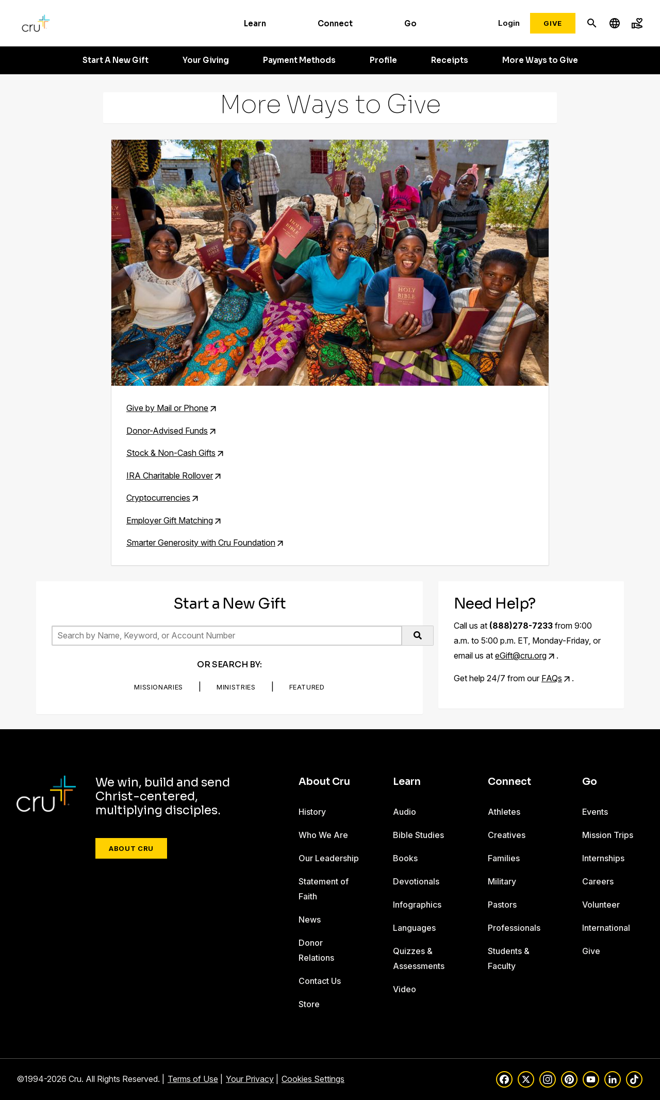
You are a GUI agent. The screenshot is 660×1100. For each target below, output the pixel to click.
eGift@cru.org (521, 655)
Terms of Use (193, 1079)
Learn (255, 23)
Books (405, 858)
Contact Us (320, 981)
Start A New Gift (115, 60)
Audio (404, 812)
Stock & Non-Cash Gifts (171, 453)
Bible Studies (418, 835)
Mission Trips (607, 835)
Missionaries (158, 687)
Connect (335, 23)
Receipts (449, 60)
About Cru (131, 848)
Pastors (502, 904)
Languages (414, 928)
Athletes (504, 812)
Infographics (417, 904)
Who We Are (323, 835)
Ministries (236, 687)
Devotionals (416, 881)
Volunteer (601, 904)
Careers (598, 881)
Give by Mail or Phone (167, 408)
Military (502, 881)
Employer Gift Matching (169, 520)
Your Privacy (250, 1079)
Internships (603, 858)
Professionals (514, 928)
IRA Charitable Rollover (169, 475)
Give (552, 23)
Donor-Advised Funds (167, 430)
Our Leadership (329, 858)
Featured (307, 687)
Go (410, 23)
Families (504, 858)
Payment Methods (299, 60)
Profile (383, 60)
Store (309, 1004)
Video (404, 989)
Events (595, 812)
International (606, 928)
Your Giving (206, 60)
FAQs (551, 678)
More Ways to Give (540, 60)
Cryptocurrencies (158, 497)
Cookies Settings (313, 1079)
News (310, 919)
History (312, 812)
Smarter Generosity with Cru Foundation (200, 542)
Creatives (506, 835)
